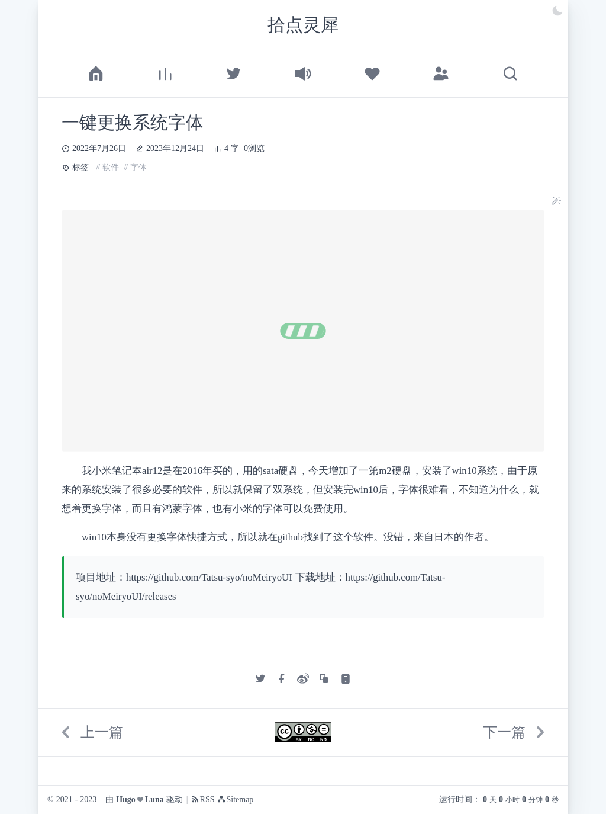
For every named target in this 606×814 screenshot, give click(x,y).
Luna (154, 800)
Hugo (126, 800)
